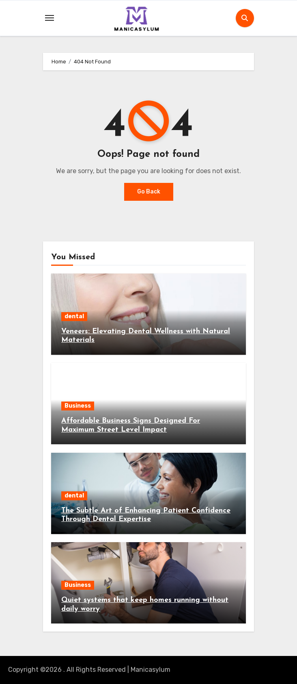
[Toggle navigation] (49, 18)
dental (74, 316)
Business (78, 405)
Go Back (148, 191)
